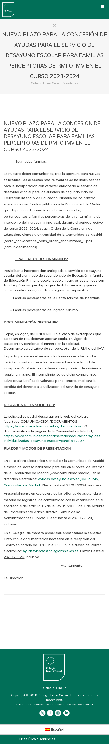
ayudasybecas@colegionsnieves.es (50, 551)
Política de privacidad (49, 704)
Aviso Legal (24, 704)
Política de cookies (80, 704)
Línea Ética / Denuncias (37, 739)
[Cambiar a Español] (54, 729)
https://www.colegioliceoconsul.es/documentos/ (42, 426)
